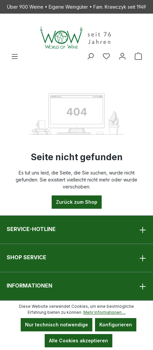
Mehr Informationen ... (104, 312)
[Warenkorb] (138, 56)
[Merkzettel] (106, 56)
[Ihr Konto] (122, 56)
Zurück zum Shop (76, 202)
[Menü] (15, 56)
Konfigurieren (115, 324)
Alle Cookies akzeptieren (78, 340)
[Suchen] (90, 56)
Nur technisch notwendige (56, 324)
